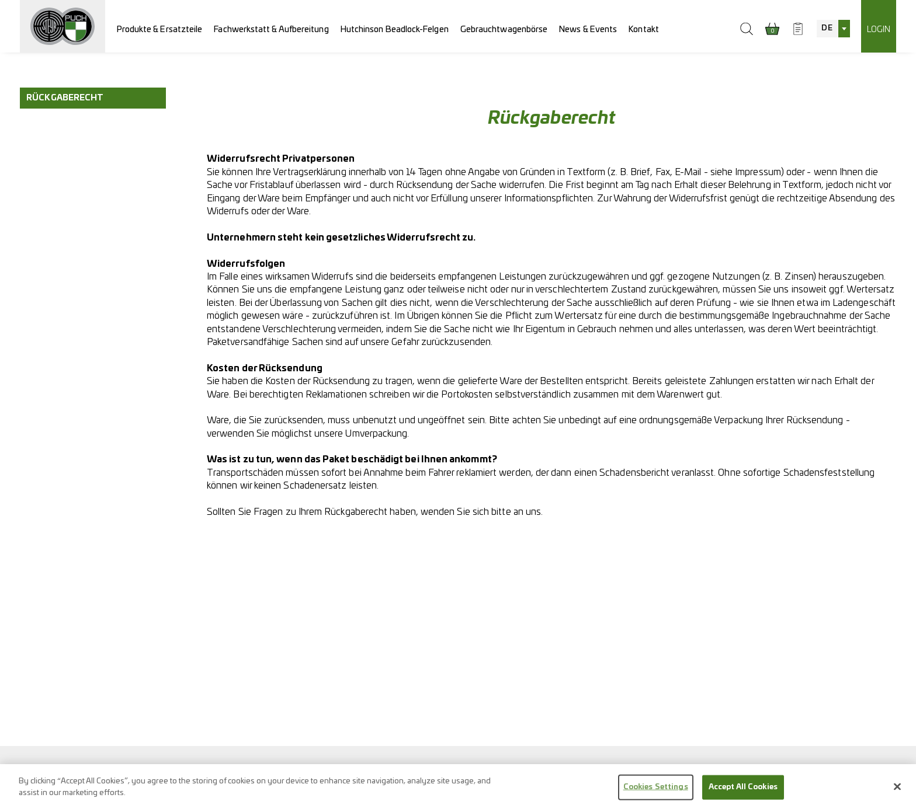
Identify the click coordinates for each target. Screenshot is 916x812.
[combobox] (833, 28)
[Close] (897, 792)
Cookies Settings (655, 792)
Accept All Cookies (743, 792)
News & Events (588, 29)
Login (878, 29)
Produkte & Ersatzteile (160, 29)
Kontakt (644, 29)
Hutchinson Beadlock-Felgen (395, 29)
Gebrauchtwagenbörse (504, 29)
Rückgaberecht (64, 97)
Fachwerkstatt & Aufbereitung (271, 29)
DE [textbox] (826, 28)
